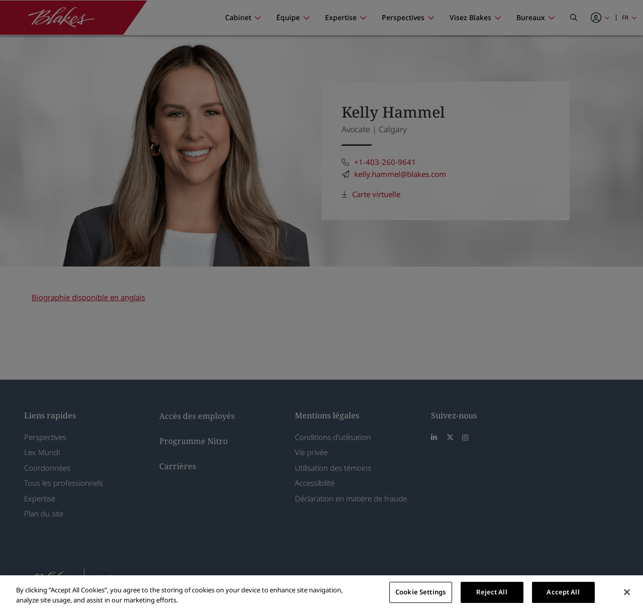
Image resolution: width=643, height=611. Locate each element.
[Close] (627, 592)
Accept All (563, 591)
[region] (321, 593)
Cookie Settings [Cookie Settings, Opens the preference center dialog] (420, 591)
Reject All (491, 591)
